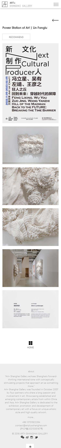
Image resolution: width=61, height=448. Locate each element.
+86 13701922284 (31, 421)
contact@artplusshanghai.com (31, 425)
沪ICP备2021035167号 (31, 428)
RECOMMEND (16, 36)
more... (31, 417)
